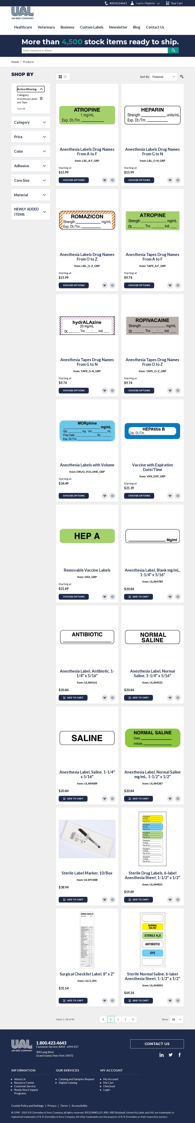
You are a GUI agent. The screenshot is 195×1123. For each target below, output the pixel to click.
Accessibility (79, 1105)
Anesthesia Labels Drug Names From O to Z (87, 256)
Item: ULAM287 (152, 783)
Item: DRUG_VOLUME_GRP (87, 471)
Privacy (52, 1105)
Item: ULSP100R (87, 879)
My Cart (108, 1082)
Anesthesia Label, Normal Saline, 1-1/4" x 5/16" (152, 673)
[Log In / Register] (145, 2)
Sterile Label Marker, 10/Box (87, 873)
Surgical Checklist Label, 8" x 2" (87, 974)
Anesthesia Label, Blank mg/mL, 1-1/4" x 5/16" (152, 572)
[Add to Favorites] (104, 180)
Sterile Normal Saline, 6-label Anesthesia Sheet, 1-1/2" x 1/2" (152, 976)
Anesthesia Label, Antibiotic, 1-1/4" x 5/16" (87, 673)
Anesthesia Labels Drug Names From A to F (87, 151)
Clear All (21, 108)
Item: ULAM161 (87, 682)
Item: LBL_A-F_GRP (87, 160)
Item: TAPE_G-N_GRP (87, 371)
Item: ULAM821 (152, 884)
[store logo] (22, 12)
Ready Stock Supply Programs (26, 1091)
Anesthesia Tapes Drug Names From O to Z (152, 362)
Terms (64, 1105)
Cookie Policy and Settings (27, 1105)
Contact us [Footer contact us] (157, 1044)
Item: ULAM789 (152, 581)
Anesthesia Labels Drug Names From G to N (152, 151)
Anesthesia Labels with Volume (87, 464)
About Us (20, 1079)
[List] (65, 77)
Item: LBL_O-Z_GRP (87, 265)
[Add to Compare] (112, 180)
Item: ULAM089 (87, 783)
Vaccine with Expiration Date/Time (152, 467)
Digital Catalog (68, 1082)
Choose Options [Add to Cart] (74, 180)
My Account (110, 1079)
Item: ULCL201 (87, 980)
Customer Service (25, 1086)
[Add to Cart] (138, 597)
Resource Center (24, 1082)
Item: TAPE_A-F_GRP (152, 265)
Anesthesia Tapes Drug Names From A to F (152, 256)
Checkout (109, 1086)
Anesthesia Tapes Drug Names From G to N (87, 362)
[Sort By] (163, 76)
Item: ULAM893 (152, 985)
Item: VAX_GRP (87, 577)
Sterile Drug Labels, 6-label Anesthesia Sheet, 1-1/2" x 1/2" (152, 875)
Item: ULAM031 (152, 682)
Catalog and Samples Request (76, 1079)
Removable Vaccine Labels (87, 570)
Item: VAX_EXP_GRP (152, 476)
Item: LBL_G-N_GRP (152, 160)
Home (15, 61)
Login (106, 1089)
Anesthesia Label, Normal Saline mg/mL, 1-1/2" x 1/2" (152, 774)
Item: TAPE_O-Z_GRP (152, 371)
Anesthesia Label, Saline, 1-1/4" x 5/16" (87, 774)
